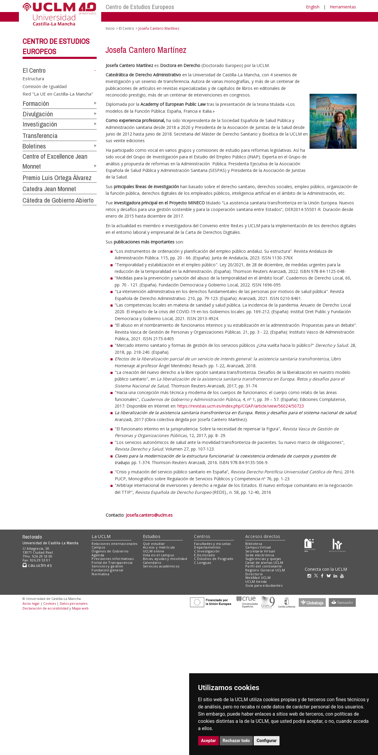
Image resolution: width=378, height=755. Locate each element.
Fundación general (107, 570)
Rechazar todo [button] (236, 740)
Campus (98, 547)
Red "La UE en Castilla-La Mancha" (58, 94)
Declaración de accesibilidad (45, 608)
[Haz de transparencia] (310, 545)
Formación (36, 103)
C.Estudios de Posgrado (213, 558)
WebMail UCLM (258, 577)
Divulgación (38, 113)
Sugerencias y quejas (263, 558)
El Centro (34, 70)
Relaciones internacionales (115, 543)
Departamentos (207, 547)
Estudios (151, 536)
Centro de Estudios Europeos (140, 7)
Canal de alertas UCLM (264, 562)
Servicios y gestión (107, 566)
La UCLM (101, 536)
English (312, 7)
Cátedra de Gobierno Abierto (58, 200)
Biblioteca (253, 543)
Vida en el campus (158, 555)
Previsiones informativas (113, 558)
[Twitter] (317, 576)
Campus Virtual (258, 547)
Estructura (33, 78)
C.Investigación (206, 551)
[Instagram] (310, 576)
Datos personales (73, 603)
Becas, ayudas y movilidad (165, 558)
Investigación (40, 124)
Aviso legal (31, 603)
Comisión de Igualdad (45, 86)
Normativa (100, 574)
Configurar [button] (267, 740)
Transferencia (40, 135)
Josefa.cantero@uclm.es (149, 515)
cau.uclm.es (37, 565)
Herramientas (343, 7)
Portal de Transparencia (112, 562)
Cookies (49, 603)
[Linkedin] (335, 576)
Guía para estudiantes (264, 585)
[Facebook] (323, 576)
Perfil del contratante (263, 566)
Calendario (152, 562)
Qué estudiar (154, 543)
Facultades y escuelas (212, 543)
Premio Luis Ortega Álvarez (57, 177)
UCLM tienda (256, 581)
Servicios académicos (161, 566)
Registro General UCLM (265, 570)
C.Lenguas (202, 562)
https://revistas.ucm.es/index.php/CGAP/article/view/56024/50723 (240, 406)
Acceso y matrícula (159, 547)
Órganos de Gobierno (110, 551)
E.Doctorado (204, 555)
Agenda (98, 555)
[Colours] (337, 545)
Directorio (254, 574)
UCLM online (154, 551)
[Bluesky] (330, 576)
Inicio (110, 28)
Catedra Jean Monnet (49, 188)
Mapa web (80, 608)
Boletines (34, 146)
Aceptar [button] (208, 740)
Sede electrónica (259, 555)
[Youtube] (343, 576)
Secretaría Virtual (260, 551)
